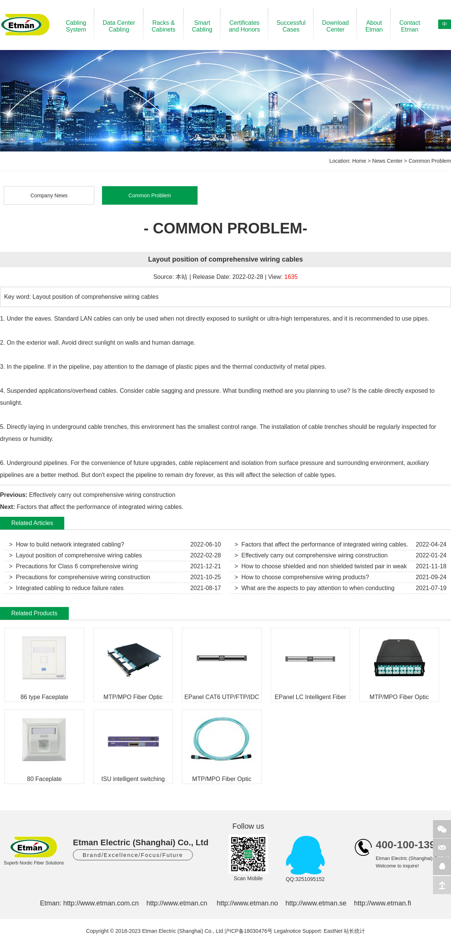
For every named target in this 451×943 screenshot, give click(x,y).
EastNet (333, 931)
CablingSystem (76, 26)
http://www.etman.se (316, 903)
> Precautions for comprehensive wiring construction (79, 577)
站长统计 (354, 931)
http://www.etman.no (247, 903)
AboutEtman (374, 26)
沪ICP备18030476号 (248, 931)
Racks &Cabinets (164, 26)
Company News (49, 195)
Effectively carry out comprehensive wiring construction (102, 495)
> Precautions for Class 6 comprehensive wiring (73, 566)
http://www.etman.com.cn (101, 903)
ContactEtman (409, 26)
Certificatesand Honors (244, 26)
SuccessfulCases (291, 26)
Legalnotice (287, 931)
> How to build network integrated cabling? (66, 544)
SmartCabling (202, 26)
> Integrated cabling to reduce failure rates (66, 588)
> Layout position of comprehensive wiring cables (75, 555)
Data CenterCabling (119, 26)
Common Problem (430, 161)
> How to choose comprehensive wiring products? (302, 577)
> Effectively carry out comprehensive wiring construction (311, 555)
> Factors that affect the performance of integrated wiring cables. (321, 544)
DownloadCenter (335, 26)
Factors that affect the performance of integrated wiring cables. (100, 507)
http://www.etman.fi (382, 903)
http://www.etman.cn (176, 903)
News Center (387, 161)
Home (359, 161)
